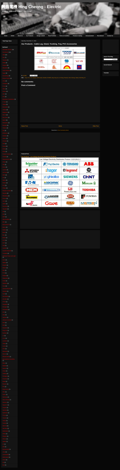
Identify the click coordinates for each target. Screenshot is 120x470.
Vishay (4, 420)
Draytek (4, 265)
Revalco (5, 384)
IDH (3, 312)
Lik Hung (61, 77)
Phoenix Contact (7, 190)
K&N (4, 322)
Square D (5, 405)
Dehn (4, 260)
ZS (85, 77)
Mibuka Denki (6, 356)
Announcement (90, 35)
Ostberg (5, 373)
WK (3, 130)
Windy (4, 433)
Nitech (4, 120)
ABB (4, 54)
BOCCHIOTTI (6, 224)
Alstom (4, 138)
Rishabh (5, 125)
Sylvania (5, 410)
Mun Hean (5, 117)
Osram (4, 182)
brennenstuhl (6, 449)
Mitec (4, 363)
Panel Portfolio (52, 35)
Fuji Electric (5, 52)
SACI (4, 201)
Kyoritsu (5, 333)
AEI (3, 214)
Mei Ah (4, 114)
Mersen (4, 354)
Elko (4, 270)
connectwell (5, 454)
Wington (5, 436)
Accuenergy (5, 75)
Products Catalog (77, 35)
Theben (4, 128)
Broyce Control (6, 78)
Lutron (4, 346)
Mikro (4, 88)
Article (12, 35)
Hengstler (5, 304)
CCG (28, 77)
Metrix (4, 180)
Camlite (4, 248)
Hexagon (5, 307)
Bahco (4, 227)
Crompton (5, 83)
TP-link (4, 415)
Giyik (4, 293)
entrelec (5, 135)
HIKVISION (5, 296)
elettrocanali (39, 77)
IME (4, 164)
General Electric (7, 288)
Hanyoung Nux (6, 159)
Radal (4, 381)
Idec (4, 57)
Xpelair (4, 441)
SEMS (4, 203)
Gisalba (4, 156)
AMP (4, 216)
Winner (4, 438)
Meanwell (5, 351)
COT (31, 77)
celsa (4, 452)
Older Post (96, 126)
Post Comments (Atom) (63, 130)
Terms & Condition (64, 35)
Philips (4, 188)
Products (66, 77)
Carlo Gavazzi (6, 70)
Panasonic (5, 122)
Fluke (4, 151)
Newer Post (24, 126)
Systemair (5, 412)
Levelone (5, 341)
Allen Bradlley (6, 219)
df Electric (5, 133)
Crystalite (5, 253)
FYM (4, 273)
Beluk (4, 232)
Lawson (4, 169)
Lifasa (4, 343)
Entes (4, 148)
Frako (4, 280)
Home (5, 35)
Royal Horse (6, 389)
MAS (4, 348)
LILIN (4, 338)
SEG (4, 392)
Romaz (4, 198)
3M (3, 211)
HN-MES (49, 77)
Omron (4, 91)
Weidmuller (5, 431)
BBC (4, 222)
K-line (4, 86)
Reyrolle (5, 193)
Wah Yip (5, 425)
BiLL (4, 235)
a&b (4, 446)
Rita (4, 386)
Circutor (4, 141)
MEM (4, 175)
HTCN (4, 301)
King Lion (56, 77)
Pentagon (5, 376)
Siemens (5, 402)
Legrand (5, 65)
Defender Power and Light (9, 256)
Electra (4, 267)
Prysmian (5, 378)
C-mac (4, 102)
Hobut (4, 162)
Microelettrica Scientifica (9, 359)
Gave (4, 286)
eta (3, 462)
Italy (53, 77)
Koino (4, 167)
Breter (4, 237)
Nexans (4, 368)
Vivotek (4, 423)
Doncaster (5, 107)
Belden (4, 229)
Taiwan (77, 77)
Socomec (5, 206)
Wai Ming (81, 77)
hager (4, 73)
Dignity (34, 77)
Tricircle (4, 418)
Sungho (4, 407)
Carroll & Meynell (7, 250)
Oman (4, 371)
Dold (4, 143)
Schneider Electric (7, 49)
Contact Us (110, 35)
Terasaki (5, 60)
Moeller (4, 365)
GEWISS (5, 283)
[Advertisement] (30, 141)
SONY (4, 394)
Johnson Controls (7, 320)
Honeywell (5, 309)
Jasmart (5, 317)
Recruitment (100, 35)
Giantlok (45, 77)
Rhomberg (5, 195)
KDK (4, 325)
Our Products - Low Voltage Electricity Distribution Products (38, 156)
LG (3, 335)
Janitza (4, 109)
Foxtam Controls (7, 154)
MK (3, 177)
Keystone (5, 327)
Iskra (4, 314)
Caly (26, 77)
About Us (20, 35)
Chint (4, 81)
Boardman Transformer (8, 99)
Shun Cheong (72, 77)
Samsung (5, 397)
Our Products (29, 35)
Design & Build (41, 35)
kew (4, 465)
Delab (4, 62)
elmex (4, 459)
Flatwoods (5, 278)
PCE (4, 185)
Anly (4, 96)
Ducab (4, 146)
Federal (4, 275)
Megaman (5, 112)
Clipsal (4, 104)
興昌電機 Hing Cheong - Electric (31, 7)
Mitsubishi (5, 67)
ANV (4, 94)
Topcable (5, 209)
